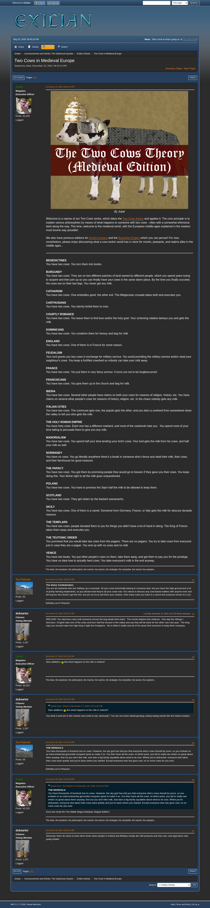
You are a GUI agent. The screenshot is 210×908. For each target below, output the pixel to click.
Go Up (17, 871)
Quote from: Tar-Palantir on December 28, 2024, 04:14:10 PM (79, 786)
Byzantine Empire (129, 237)
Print (193, 78)
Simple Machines (34, 904)
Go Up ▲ (196, 904)
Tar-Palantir (23, 579)
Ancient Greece (98, 237)
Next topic (190, 68)
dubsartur (22, 613)
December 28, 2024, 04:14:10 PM (60, 742)
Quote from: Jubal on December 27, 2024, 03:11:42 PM (76, 706)
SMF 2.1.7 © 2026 (18, 904)
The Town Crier (190, 39)
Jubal (19, 86)
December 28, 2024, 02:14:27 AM (60, 699)
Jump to (152, 885)
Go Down (18, 78)
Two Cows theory (133, 218)
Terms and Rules (183, 904)
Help (172, 904)
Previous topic (174, 68)
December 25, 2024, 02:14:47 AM (60, 613)
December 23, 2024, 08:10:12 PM (60, 87)
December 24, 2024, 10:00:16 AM (60, 579)
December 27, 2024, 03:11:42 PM (60, 656)
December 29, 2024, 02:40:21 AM (60, 830)
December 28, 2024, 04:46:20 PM (60, 779)
